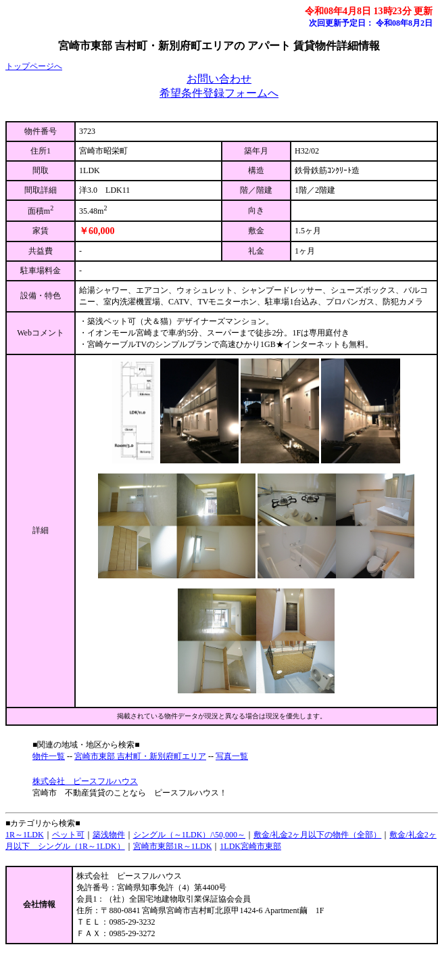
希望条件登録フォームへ (219, 93)
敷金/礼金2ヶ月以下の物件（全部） (317, 834)
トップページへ (33, 66)
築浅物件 (109, 834)
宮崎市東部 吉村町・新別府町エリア (140, 756)
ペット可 (68, 834)
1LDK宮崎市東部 (250, 846)
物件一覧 (48, 756)
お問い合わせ (219, 79)
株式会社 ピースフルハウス (85, 781)
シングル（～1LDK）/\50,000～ (189, 834)
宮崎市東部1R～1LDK (172, 846)
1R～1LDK (24, 834)
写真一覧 (232, 756)
